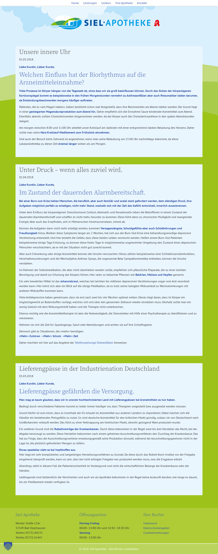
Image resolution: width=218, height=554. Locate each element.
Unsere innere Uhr (44, 52)
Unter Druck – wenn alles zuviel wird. (71, 170)
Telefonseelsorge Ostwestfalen (94, 342)
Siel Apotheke (109, 22)
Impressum (150, 523)
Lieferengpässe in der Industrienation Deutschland (89, 369)
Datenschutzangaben (156, 528)
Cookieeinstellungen (156, 532)
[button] (8, 546)
